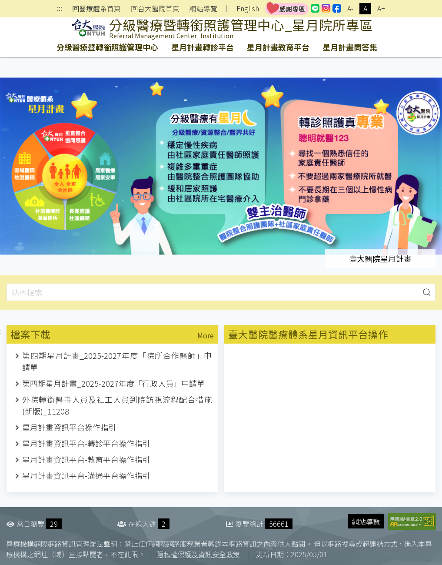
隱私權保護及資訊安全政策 (198, 554)
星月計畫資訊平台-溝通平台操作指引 (86, 475)
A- (350, 8)
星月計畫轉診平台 (202, 47)
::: (59, 9)
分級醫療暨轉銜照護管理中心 (107, 47)
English (247, 8)
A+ (381, 8)
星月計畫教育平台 (278, 47)
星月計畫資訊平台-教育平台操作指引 (86, 459)
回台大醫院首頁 (155, 8)
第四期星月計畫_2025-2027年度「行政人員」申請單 (113, 383)
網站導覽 (203, 8)
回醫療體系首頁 (96, 8)
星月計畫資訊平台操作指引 (69, 427)
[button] (426, 292)
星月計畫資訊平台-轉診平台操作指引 (86, 443)
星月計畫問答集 (349, 47)
